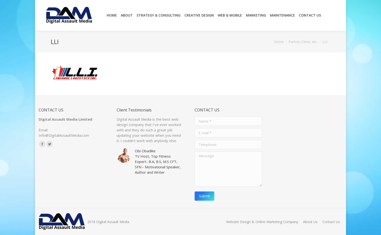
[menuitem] (112, 15)
